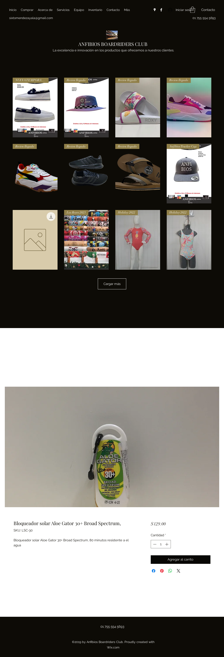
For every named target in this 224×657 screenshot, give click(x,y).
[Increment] (167, 544)
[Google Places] (154, 10)
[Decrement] (154, 544)
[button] (192, 10)
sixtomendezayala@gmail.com (31, 18)
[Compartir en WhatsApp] (170, 570)
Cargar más (112, 284)
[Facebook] (161, 10)
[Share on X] (178, 570)
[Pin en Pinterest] (161, 570)
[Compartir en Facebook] (153, 570)
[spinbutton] (160, 544)
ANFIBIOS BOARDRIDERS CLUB (112, 44)
